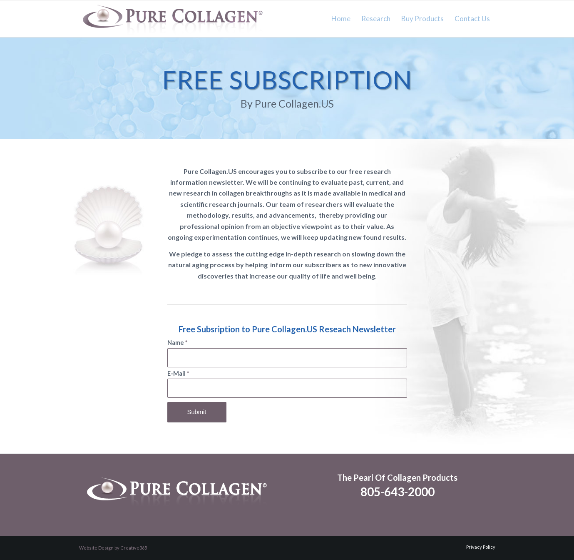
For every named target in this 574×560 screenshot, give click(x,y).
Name (177, 342)
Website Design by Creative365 (113, 547)
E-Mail (178, 373)
